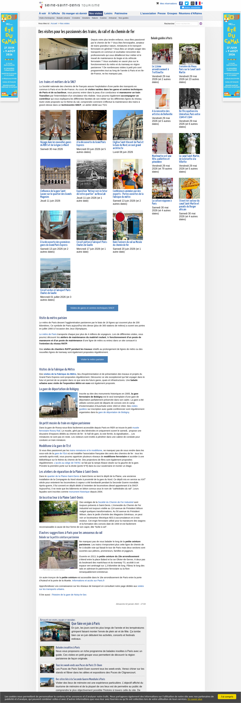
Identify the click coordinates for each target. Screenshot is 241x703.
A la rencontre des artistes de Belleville (162, 110)
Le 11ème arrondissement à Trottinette (160, 67)
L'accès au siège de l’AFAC (67, 463)
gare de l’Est (61, 453)
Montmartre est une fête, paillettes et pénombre (161, 156)
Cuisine (103, 18)
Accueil (54, 23)
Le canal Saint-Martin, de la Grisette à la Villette (189, 156)
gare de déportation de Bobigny (113, 412)
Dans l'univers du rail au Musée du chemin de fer (127, 243)
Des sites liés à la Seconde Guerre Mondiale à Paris (80, 679)
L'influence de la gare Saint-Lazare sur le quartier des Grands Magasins (56, 194)
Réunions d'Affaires (190, 13)
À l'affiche (54, 13)
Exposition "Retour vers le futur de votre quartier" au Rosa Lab (92, 192)
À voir (42, 13)
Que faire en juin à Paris (85, 624)
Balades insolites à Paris (68, 647)
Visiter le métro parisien (92, 359)
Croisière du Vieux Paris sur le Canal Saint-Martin (190, 67)
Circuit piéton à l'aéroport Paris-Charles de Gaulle (92, 243)
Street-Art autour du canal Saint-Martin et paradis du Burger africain (189, 203)
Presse (162, 13)
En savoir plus (195, 699)
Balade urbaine (63, 18)
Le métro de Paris (48, 334)
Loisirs (108, 13)
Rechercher (169, 23)
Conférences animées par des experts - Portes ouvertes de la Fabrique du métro (128, 194)
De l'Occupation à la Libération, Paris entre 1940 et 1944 (189, 112)
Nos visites (95, 13)
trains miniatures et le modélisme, (86, 450)
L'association (148, 13)
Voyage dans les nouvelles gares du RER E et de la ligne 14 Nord (55, 144)
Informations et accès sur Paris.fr (88, 580)
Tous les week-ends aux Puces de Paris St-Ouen (79, 665)
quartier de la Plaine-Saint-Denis (63, 476)
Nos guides (123, 18)
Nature (95, 18)
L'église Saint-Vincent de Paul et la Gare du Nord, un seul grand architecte (128, 145)
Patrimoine (121, 13)
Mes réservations (166, 3)
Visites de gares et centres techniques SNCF (92, 308)
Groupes (172, 13)
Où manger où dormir (74, 13)
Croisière (76, 18)
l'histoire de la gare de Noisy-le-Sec (69, 594)
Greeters (86, 18)
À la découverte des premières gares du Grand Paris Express (55, 243)
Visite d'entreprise (47, 18)
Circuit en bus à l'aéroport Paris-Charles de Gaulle (55, 292)
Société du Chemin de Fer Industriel (116, 502)
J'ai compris (227, 696)
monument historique (79, 491)
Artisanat (113, 18)
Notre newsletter (191, 7)
